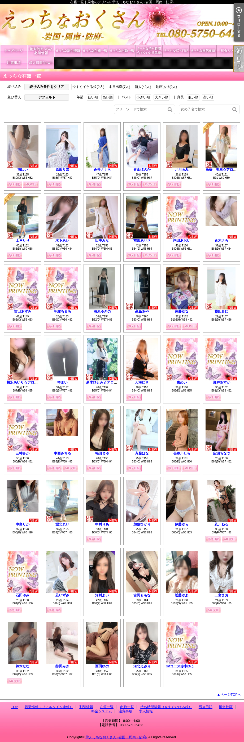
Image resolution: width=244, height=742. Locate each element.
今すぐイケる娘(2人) (88, 87)
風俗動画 (203, 51)
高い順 (107, 97)
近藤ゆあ (182, 595)
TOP (13, 51)
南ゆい (23, 170)
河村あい (102, 595)
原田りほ (62, 170)
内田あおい (181, 240)
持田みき (62, 666)
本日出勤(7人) (119, 87)
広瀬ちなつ (221, 453)
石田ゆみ (22, 595)
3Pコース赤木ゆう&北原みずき (190, 666)
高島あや (142, 311)
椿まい (62, 382)
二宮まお (221, 595)
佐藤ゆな (182, 311)
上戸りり (22, 240)
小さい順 (143, 97)
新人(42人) (143, 87)
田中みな (102, 240)
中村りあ (102, 524)
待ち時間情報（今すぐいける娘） (149, 51)
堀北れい (62, 524)
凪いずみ (62, 595)
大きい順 (161, 97)
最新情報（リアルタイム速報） (40, 51)
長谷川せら (181, 453)
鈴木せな (22, 666)
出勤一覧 (122, 51)
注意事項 (13, 63)
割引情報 (67, 51)
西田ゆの (102, 666)
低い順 (93, 97)
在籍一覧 (94, 51)
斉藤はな (142, 453)
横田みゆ (221, 311)
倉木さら (221, 240)
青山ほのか (142, 170)
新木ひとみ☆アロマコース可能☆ (112, 382)
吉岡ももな (142, 595)
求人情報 (40, 63)
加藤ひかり (142, 524)
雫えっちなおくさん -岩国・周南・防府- (116, 737)
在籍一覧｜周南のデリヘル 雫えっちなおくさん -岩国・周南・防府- (122, 24)
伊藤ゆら (182, 524)
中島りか (22, 524)
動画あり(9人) (166, 87)
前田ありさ (142, 240)
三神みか (22, 453)
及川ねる (221, 524)
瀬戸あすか (221, 382)
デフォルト (46, 97)
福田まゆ (102, 453)
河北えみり (142, 666)
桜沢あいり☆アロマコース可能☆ (32, 382)
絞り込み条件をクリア (46, 87)
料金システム (230, 51)
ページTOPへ (230, 694)
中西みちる (62, 453)
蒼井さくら (102, 170)
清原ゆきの (102, 311)
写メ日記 (176, 51)
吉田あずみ (22, 311)
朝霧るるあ (62, 311)
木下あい (62, 240)
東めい (182, 382)
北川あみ (182, 170)
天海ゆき (142, 382)
